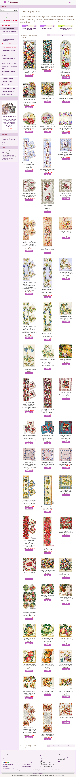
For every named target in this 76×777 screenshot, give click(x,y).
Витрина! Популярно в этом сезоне (9, 67)
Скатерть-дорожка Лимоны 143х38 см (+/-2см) (47, 507)
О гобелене (4, 153)
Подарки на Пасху (6, 84)
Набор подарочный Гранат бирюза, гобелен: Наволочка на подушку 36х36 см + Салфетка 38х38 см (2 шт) (47, 438)
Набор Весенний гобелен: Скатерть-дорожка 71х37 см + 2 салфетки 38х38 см (29, 195)
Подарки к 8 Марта (7, 81)
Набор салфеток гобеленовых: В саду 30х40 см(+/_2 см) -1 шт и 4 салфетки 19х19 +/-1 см (29, 613)
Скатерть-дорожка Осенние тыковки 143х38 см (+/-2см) (47, 735)
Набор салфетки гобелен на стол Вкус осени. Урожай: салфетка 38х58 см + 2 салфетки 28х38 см (29, 692)
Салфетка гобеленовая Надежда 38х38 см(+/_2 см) (47, 97)
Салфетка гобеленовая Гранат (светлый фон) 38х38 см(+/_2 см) (66, 394)
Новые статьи (5, 150)
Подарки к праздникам (8, 91)
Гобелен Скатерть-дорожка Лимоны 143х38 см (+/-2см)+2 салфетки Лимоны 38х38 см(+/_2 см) (29, 503)
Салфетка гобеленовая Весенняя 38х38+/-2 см (65, 194)
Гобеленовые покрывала (8, 50)
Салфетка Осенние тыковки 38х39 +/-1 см (66, 718)
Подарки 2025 (5, 159)
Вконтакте (61, 762)
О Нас (4, 755)
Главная (3, 6)
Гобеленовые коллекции (8, 88)
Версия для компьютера (38, 773)
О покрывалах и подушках (8, 156)
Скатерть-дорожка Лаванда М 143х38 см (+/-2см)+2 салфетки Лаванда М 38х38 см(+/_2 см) (29, 165)
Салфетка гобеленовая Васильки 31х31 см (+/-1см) (47, 463)
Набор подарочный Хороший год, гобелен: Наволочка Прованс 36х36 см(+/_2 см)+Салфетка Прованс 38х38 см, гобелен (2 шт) (47, 362)
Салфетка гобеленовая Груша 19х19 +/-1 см (29, 639)
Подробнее (57, 775)
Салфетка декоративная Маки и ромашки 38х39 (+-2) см (29, 574)
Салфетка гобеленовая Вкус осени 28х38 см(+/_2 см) (47, 690)
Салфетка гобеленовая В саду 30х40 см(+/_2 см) (47, 596)
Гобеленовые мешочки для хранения (9, 32)
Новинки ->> (5, 13)
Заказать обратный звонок (65, 758)
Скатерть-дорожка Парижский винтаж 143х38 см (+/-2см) (47, 248)
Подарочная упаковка (7, 74)
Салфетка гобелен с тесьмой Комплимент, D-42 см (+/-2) (29, 127)
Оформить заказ (44, 760)
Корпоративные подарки (8, 71)
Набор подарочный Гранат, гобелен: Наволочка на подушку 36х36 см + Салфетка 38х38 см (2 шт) (29, 438)
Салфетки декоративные (9, 28)
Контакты (61, 755)
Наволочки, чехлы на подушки (7, 54)
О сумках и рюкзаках (7, 158)
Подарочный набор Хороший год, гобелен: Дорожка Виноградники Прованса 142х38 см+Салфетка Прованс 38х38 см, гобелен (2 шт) (29, 330)
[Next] (55, 35)
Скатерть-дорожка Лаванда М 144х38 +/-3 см (47, 170)
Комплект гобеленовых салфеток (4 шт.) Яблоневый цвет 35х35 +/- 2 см (66, 599)
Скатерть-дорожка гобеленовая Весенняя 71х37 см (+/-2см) (47, 207)
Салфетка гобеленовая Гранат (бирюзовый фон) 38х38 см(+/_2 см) (66, 437)
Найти (15, 10)
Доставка (5, 758)
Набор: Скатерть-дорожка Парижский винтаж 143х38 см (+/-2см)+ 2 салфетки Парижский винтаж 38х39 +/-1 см (29, 244)
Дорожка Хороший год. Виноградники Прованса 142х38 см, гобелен (47, 335)
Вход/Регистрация (44, 755)
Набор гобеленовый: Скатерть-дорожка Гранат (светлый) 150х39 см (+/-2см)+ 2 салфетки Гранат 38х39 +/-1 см (29, 405)
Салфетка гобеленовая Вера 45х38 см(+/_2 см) (47, 571)
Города (3, 142)
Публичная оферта (26, 766)
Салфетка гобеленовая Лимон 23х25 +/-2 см (65, 360)
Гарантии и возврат (6, 138)
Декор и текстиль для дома (9, 63)
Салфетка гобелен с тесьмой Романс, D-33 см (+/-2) (47, 127)
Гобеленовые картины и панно (8, 59)
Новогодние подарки (7, 78)
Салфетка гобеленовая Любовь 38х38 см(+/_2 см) (65, 573)
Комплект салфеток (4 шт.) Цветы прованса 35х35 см (65, 665)
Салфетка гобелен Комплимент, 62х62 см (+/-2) (66, 97)
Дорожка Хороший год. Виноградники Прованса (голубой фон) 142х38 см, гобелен (47, 291)
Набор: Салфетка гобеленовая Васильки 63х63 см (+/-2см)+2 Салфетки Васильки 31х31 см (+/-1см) (29, 465)
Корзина (42, 758)
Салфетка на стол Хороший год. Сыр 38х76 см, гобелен (29, 368)
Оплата (5, 760)
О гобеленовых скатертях (8, 155)
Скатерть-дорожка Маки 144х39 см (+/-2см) (47, 548)
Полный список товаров (7, 94)
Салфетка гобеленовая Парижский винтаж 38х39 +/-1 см (65, 233)
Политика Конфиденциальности (8, 767)
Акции (3, 152)
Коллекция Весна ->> (7, 17)
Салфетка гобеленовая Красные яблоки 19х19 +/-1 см (29, 666)
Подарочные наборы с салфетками (8, 40)
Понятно (62, 775)
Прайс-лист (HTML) (6, 144)
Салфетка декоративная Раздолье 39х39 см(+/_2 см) (66, 532)
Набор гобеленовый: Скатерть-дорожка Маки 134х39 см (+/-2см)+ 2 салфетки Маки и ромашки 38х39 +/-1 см (29, 543)
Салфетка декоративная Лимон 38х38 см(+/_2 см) (66, 491)
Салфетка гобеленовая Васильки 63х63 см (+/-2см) (66, 463)
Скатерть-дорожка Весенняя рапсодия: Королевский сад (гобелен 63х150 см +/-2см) (47, 66)
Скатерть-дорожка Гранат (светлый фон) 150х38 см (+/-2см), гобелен (47, 411)
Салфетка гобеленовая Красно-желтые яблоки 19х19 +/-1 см (66, 640)
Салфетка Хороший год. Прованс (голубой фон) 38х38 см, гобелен (65, 274)
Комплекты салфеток (8, 36)
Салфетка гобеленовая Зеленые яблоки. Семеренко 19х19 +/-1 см (47, 640)
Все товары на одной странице (66, 35)
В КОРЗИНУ (29, 76)
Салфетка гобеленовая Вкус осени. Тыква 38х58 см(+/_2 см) (66, 691)
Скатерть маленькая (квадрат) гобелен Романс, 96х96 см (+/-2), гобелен (65, 128)
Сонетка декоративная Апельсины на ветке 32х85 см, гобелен (47, 666)
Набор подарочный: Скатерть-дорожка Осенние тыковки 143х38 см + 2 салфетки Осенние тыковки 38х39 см (29, 731)
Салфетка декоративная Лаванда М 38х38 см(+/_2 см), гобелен (65, 154)
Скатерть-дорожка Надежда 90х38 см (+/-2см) (29, 71)
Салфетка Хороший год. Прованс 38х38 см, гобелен (65, 317)
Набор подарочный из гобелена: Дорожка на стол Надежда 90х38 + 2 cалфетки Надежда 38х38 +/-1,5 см (29, 102)
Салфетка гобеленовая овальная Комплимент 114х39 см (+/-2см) (65, 72)
